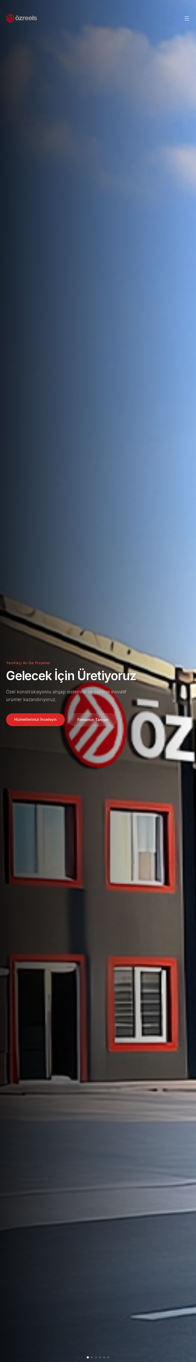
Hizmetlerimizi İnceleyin (35, 719)
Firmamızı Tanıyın (92, 719)
